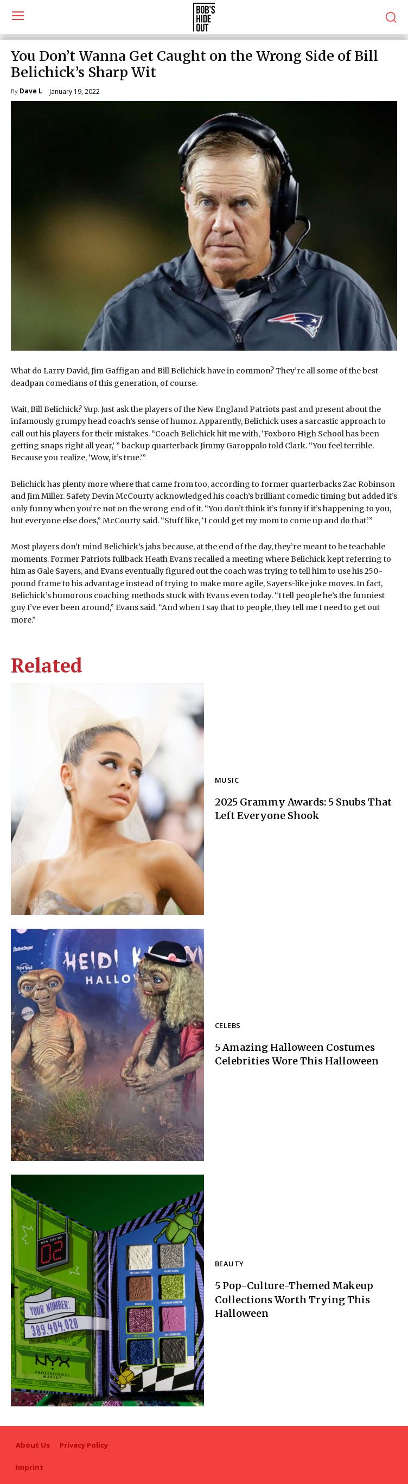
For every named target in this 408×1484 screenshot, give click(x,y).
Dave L (31, 92)
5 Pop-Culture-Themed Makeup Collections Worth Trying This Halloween (294, 1299)
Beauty (229, 1264)
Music (227, 781)
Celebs (227, 1026)
